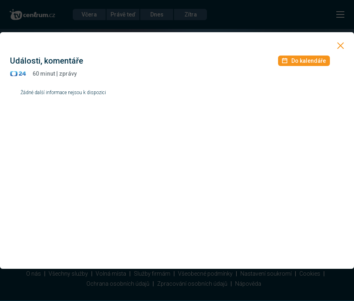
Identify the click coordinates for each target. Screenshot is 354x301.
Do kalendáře (304, 61)
